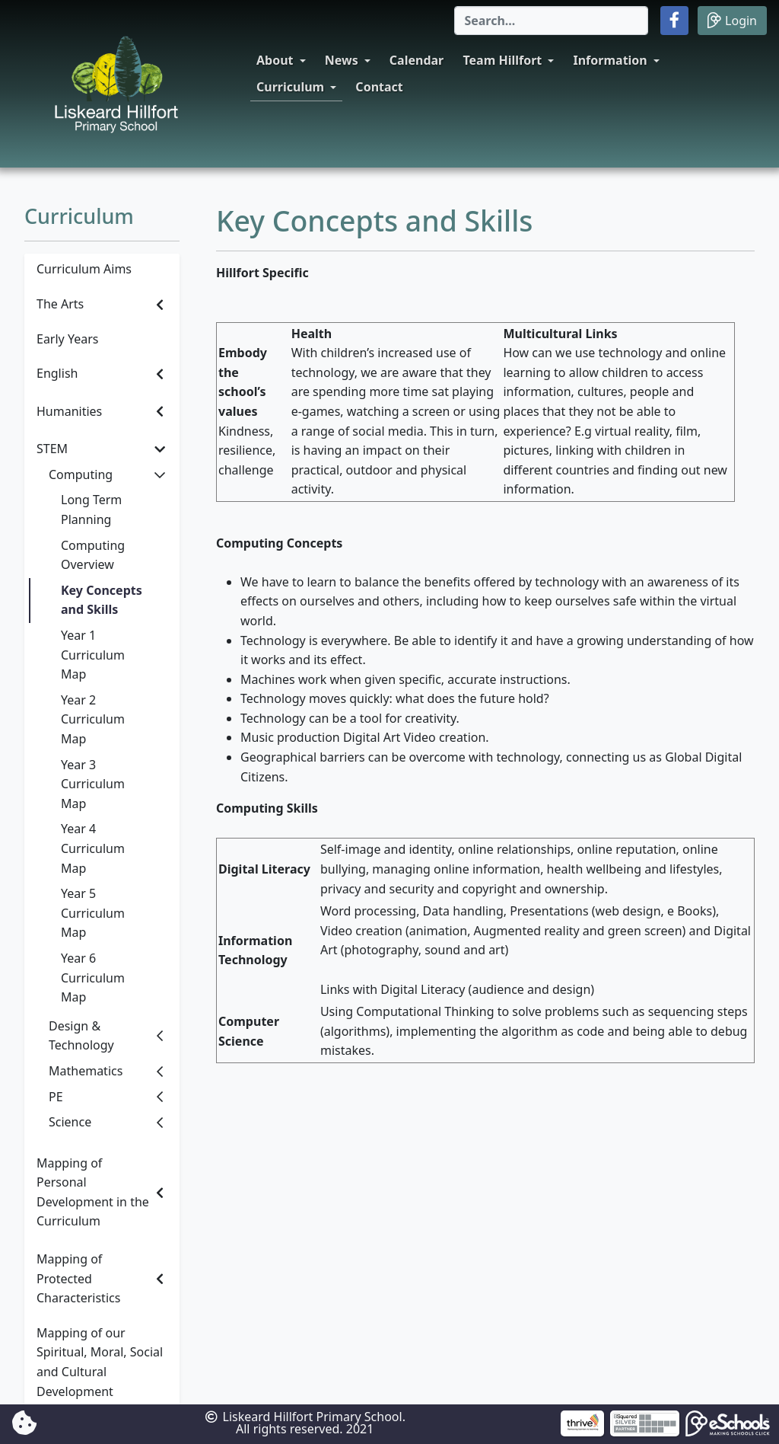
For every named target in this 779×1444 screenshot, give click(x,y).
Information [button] (610, 60)
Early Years (67, 339)
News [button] (341, 60)
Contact (378, 86)
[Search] (551, 20)
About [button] (275, 60)
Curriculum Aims (84, 268)
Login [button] (732, 20)
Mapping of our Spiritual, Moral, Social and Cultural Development (100, 1362)
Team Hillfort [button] (502, 60)
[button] (674, 20)
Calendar (417, 60)
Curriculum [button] (290, 86)
